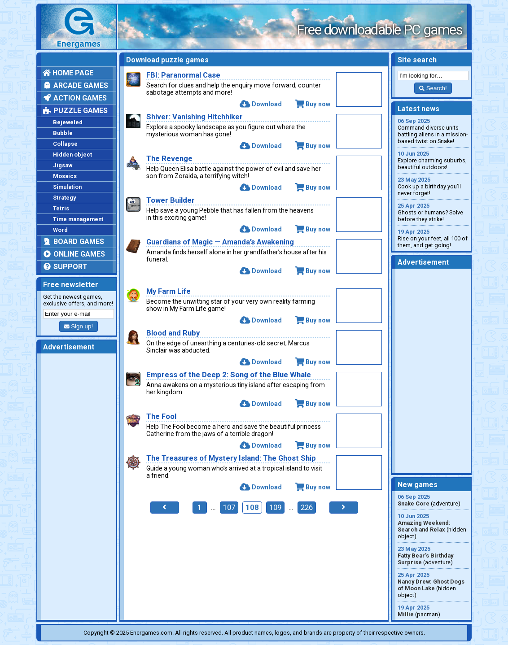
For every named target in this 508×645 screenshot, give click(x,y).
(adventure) (433, 500)
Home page (68, 73)
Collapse (65, 143)
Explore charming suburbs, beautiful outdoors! (433, 160)
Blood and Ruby (173, 333)
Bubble (63, 133)
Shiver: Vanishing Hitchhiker (194, 117)
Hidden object (72, 154)
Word (60, 230)
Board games (73, 241)
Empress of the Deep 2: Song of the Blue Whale (228, 374)
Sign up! (78, 326)
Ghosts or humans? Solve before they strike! (433, 212)
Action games (75, 98)
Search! (433, 88)
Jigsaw (62, 165)
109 (275, 507)
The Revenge (169, 158)
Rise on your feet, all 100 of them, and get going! (433, 238)
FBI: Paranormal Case (183, 75)
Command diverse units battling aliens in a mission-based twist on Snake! (433, 131)
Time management (78, 219)
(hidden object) (433, 526)
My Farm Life (168, 291)
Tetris (61, 208)
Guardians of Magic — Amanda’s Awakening (220, 242)
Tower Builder (170, 200)
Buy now (312, 104)
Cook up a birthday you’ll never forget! (433, 186)
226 (307, 507)
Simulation (67, 186)
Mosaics (65, 176)
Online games (74, 254)
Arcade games (75, 85)
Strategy (64, 197)
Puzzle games (75, 110)
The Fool (161, 416)
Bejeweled (68, 122)
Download (260, 104)
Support (65, 266)
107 (229, 507)
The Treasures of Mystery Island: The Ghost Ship (231, 458)
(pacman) (433, 611)
